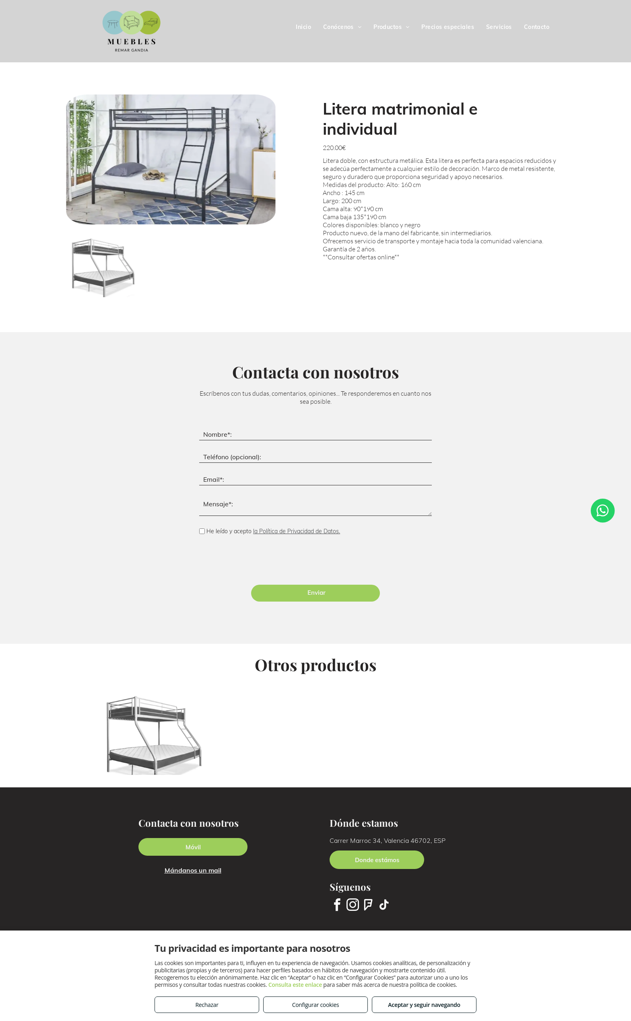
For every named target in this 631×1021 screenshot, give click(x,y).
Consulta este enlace (295, 984)
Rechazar (206, 1005)
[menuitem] (303, 27)
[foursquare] (368, 906)
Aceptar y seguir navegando (424, 1005)
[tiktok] (384, 906)
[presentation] (260, 561)
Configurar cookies (315, 1005)
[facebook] (337, 906)
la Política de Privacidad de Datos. (296, 531)
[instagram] (352, 906)
